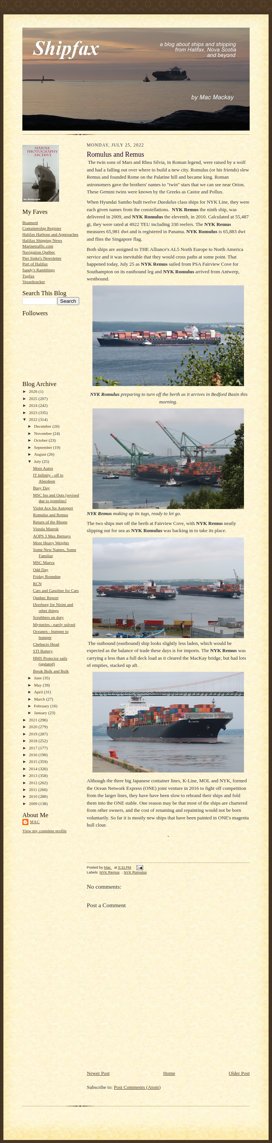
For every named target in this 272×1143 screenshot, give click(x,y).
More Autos (43, 468)
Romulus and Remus (50, 514)
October (41, 440)
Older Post (239, 1073)
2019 (33, 734)
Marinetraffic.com (37, 246)
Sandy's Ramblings (38, 270)
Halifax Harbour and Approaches (50, 234)
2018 (33, 740)
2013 (33, 775)
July (38, 461)
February (42, 706)
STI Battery (43, 651)
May (38, 685)
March (40, 699)
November (43, 433)
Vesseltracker (33, 281)
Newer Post (98, 1073)
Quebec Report (45, 597)
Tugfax (28, 276)
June (38, 678)
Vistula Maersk (46, 528)
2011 (33, 789)
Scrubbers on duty (48, 617)
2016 (33, 754)
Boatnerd (30, 222)
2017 (33, 748)
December (43, 426)
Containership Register (41, 228)
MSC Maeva (44, 562)
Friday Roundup (47, 576)
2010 (33, 796)
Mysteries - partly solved (54, 624)
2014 (33, 768)
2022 (33, 419)
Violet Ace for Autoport (53, 508)
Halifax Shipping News (42, 240)
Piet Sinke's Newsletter (41, 258)
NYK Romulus (135, 872)
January (41, 712)
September (43, 447)
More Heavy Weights (51, 542)
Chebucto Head (46, 644)
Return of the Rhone (50, 522)
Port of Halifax (35, 264)
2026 (33, 391)
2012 (33, 782)
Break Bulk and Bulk (51, 671)
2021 (33, 720)
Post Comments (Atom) (137, 1087)
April (39, 692)
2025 (33, 398)
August (40, 454)
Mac (35, 822)
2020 (33, 726)
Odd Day (40, 569)
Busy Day (41, 488)
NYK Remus (110, 872)
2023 (33, 412)
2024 (33, 405)
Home (169, 1073)
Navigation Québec (38, 252)
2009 (33, 803)
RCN (37, 583)
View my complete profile (44, 830)
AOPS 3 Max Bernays (52, 536)
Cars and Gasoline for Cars (56, 590)
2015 (33, 761)
